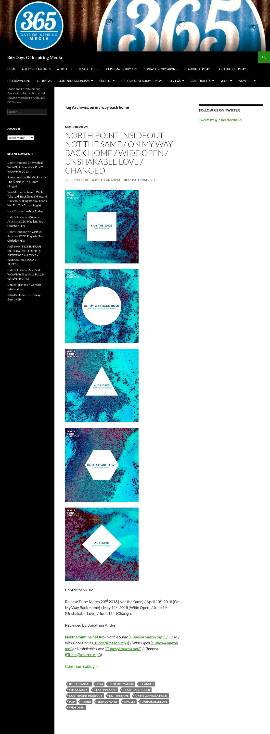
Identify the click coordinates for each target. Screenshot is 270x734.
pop (72, 701)
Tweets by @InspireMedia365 (221, 120)
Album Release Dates (36, 69)
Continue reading (82, 666)
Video (224, 80)
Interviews (44, 80)
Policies (105, 80)
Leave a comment (141, 180)
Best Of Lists (87, 69)
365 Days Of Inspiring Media (34, 57)
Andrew (12, 246)
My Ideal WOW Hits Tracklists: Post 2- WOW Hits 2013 (25, 167)
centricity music (122, 683)
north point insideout (85, 695)
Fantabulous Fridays (232, 69)
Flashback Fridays (198, 69)
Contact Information (159, 69)
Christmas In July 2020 (121, 69)
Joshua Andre (34, 211)
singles (129, 701)
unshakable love (154, 701)
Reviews (175, 80)
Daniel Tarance (16, 284)
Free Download (18, 80)
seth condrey (107, 701)
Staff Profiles (201, 80)
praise (86, 701)
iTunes (135, 636)
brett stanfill (79, 683)
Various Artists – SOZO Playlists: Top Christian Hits (25, 221)
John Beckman (16, 295)
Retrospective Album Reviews (142, 80)
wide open (76, 707)
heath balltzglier (136, 689)
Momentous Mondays (74, 80)
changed (147, 683)
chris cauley (78, 689)
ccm (100, 683)
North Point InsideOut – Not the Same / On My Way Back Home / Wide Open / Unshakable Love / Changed (119, 152)
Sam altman (14, 177)
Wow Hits (245, 80)
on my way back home (151, 695)
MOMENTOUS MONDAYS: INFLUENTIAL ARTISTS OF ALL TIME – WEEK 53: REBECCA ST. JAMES (24, 255)
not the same (119, 695)
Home (11, 69)
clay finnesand (105, 689)
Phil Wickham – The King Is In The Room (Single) (26, 181)
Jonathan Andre (108, 180)
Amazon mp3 (153, 636)
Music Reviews (77, 127)
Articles (63, 69)
